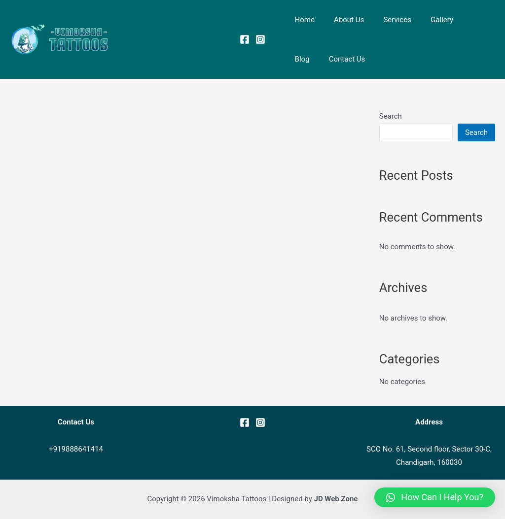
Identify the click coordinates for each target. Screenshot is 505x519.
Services (386, 19)
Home (302, 19)
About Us (342, 19)
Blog (459, 19)
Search (390, 116)
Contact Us (310, 59)
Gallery (426, 19)
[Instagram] (260, 39)
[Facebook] (245, 39)
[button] (434, 497)
